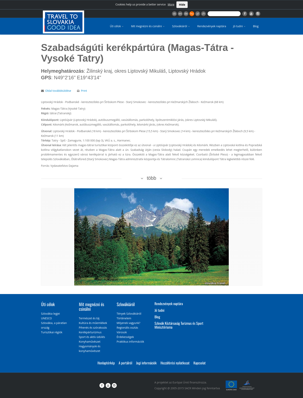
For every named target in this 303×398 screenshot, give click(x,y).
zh (203, 13)
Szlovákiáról (181, 26)
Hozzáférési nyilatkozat (175, 362)
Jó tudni (239, 26)
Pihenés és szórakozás (93, 327)
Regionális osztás (127, 327)
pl (198, 13)
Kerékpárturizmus (90, 332)
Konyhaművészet (89, 341)
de (186, 13)
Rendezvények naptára (211, 26)
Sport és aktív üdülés (92, 337)
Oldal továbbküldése (58, 91)
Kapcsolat (199, 362)
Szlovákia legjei (50, 313)
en (180, 13)
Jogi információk (146, 362)
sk (174, 13)
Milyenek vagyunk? (128, 323)
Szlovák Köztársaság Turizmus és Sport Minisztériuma (179, 325)
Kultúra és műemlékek (93, 323)
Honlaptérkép (106, 362)
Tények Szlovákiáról (129, 313)
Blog (256, 26)
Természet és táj (89, 318)
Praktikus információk (130, 341)
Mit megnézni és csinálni (148, 26)
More (171, 4)
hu (191, 13)
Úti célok (117, 26)
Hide (182, 4)
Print (84, 91)
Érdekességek (125, 337)
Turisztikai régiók (51, 332)
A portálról (125, 362)
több (151, 178)
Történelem (124, 318)
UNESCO (46, 318)
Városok (122, 332)
